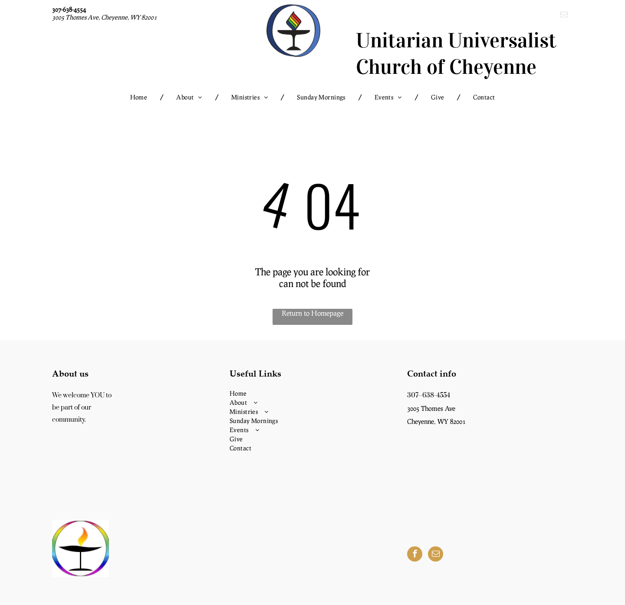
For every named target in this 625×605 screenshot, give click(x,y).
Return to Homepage (312, 313)
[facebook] (414, 555)
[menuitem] (140, 97)
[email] (564, 15)
